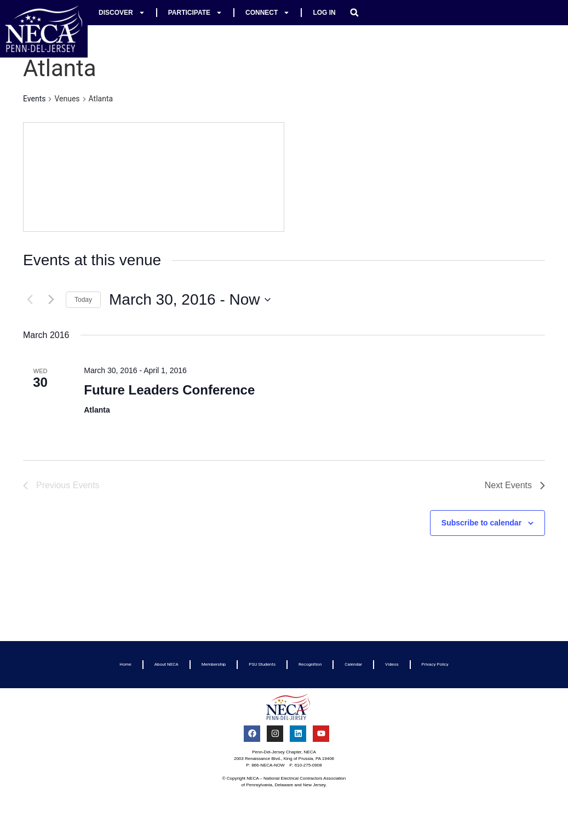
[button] (354, 12)
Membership (214, 664)
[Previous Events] (29, 299)
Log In (324, 12)
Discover (122, 12)
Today (83, 300)
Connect (267, 12)
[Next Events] (51, 299)
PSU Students (262, 664)
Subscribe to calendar (481, 522)
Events (34, 98)
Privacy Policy (435, 664)
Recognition (310, 664)
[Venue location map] (154, 177)
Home (125, 664)
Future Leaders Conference (169, 389)
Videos (391, 664)
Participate (195, 12)
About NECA (166, 664)
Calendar (353, 664)
